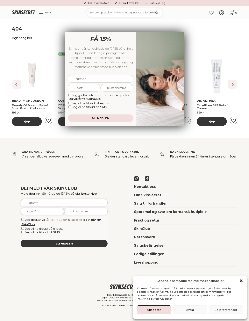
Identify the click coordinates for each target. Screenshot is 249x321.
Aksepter (154, 310)
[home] (24, 12)
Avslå (190, 310)
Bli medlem (64, 243)
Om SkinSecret (147, 195)
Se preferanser (226, 310)
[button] (241, 281)
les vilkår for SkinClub (84, 99)
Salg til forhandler (150, 203)
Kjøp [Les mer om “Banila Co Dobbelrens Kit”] (27, 121)
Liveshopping (146, 262)
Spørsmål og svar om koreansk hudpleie (170, 212)
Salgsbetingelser (149, 245)
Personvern (144, 237)
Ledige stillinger (149, 254)
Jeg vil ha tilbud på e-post (44, 228)
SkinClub (142, 229)
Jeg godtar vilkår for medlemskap (50, 220)
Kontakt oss (145, 187)
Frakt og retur (147, 220)
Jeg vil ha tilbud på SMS (42, 232)
